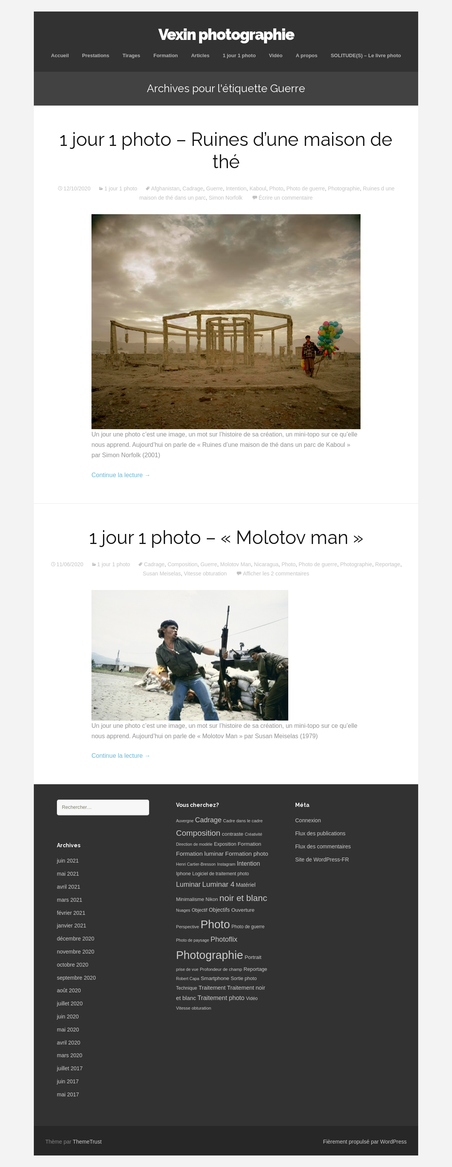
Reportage (387, 564)
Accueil (60, 55)
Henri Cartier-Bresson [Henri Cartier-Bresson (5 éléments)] (196, 864)
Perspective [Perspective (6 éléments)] (187, 926)
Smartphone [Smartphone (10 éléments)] (215, 978)
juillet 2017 (70, 1068)
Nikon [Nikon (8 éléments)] (212, 899)
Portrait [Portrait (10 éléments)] (252, 957)
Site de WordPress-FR (322, 859)
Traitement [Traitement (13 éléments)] (212, 988)
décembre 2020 (75, 939)
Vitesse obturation (205, 573)
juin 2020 (68, 1016)
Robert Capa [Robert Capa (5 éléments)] (187, 978)
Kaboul (257, 188)
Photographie (344, 188)
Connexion (308, 820)
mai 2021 (68, 874)
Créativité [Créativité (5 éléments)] (253, 834)
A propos (306, 55)
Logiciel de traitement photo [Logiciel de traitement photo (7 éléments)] (220, 873)
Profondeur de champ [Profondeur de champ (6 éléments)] (221, 969)
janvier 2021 (71, 925)
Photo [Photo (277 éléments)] (215, 924)
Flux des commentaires (323, 846)
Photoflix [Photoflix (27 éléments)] (224, 939)
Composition (183, 564)
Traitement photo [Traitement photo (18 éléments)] (221, 997)
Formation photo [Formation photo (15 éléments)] (246, 853)
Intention (236, 188)
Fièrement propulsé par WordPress (365, 1142)
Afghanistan (165, 188)
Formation (165, 55)
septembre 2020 (76, 978)
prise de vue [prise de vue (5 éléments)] (187, 969)
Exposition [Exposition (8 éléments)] (225, 844)
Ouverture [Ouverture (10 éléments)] (242, 910)
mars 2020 (69, 1055)
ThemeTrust (87, 1142)
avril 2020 (68, 1043)
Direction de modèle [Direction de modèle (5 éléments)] (194, 844)
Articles (200, 55)
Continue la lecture (121, 475)
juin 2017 (68, 1081)
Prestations (95, 55)
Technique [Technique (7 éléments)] (186, 988)
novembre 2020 (75, 952)
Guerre (214, 188)
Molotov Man (235, 564)
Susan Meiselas (162, 573)
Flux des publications (320, 833)
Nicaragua (266, 564)
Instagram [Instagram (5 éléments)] (226, 864)
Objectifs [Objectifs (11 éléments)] (219, 910)
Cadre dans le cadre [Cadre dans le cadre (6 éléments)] (243, 820)
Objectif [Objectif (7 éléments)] (200, 910)
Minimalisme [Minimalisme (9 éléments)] (190, 899)
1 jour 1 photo (239, 55)
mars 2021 (69, 900)
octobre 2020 (72, 965)
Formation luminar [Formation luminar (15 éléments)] (200, 853)
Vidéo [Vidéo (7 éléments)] (252, 998)
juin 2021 (68, 861)
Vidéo (275, 55)
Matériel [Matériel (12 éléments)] (246, 885)
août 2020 (69, 990)
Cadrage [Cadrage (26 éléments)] (208, 820)
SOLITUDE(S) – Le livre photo (366, 55)
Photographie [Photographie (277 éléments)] (209, 955)
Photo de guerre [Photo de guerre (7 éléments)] (247, 926)
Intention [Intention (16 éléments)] (248, 863)
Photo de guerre (305, 188)
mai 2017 (68, 1094)
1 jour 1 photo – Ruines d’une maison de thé (226, 150)
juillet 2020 (70, 1003)
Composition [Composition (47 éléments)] (198, 832)
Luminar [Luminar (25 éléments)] (188, 884)
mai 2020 (68, 1029)
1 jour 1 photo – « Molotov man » (226, 537)
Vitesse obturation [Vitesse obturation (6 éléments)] (193, 1008)
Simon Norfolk (226, 198)
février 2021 (71, 913)
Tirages (131, 55)
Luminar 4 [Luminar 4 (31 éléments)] (218, 884)
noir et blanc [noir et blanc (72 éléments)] (243, 898)
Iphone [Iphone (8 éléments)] (183, 873)
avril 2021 (68, 887)
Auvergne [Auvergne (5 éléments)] (185, 820)
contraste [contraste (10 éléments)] (232, 834)
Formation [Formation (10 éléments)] (249, 844)
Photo (276, 188)
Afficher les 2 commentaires (276, 573)
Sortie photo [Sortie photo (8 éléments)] (244, 978)
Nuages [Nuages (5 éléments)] (183, 910)
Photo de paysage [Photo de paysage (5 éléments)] (192, 940)
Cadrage (193, 188)
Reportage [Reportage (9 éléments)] (255, 969)
